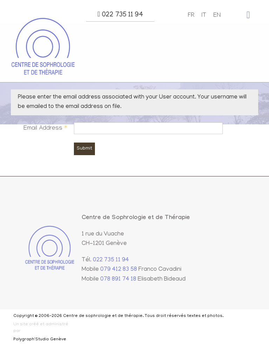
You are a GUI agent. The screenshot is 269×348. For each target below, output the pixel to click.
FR (191, 16)
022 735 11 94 (120, 14)
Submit (84, 148)
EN (217, 16)
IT (203, 16)
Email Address (45, 128)
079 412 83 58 (118, 270)
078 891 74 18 (118, 279)
